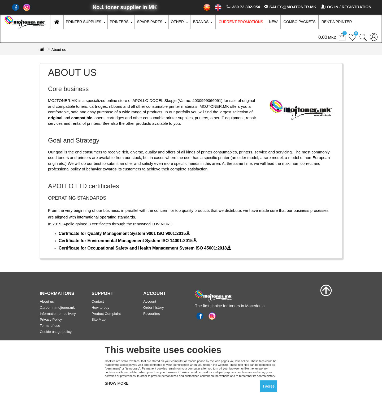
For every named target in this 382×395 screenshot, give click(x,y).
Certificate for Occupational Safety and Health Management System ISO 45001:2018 (145, 248)
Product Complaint (106, 314)
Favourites (151, 314)
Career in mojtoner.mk (57, 308)
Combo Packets (300, 22)
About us (58, 50)
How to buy (100, 308)
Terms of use (50, 326)
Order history (153, 308)
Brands (201, 22)
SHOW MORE (116, 383)
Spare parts (149, 22)
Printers (119, 22)
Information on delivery (58, 314)
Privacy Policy (51, 319)
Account (149, 301)
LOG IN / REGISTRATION (346, 7)
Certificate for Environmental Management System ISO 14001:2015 (128, 240)
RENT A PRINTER (337, 22)
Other (177, 22)
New (273, 22)
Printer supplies (83, 22)
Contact (98, 301)
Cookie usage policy (56, 332)
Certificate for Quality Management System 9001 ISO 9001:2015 (124, 233)
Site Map (99, 319)
